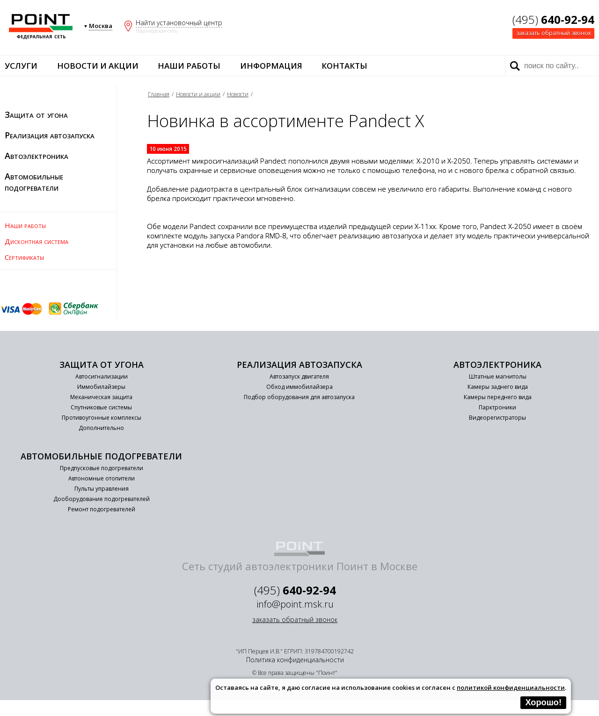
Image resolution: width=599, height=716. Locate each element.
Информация (271, 65)
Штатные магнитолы (497, 376)
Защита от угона (36, 114)
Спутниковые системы (101, 407)
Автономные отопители (101, 478)
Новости (237, 94)
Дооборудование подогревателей (101, 499)
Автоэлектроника (36, 155)
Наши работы (189, 65)
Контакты (344, 65)
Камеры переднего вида (498, 397)
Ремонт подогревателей (101, 509)
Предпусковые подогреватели (101, 468)
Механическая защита (101, 397)
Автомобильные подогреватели (34, 182)
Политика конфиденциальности (295, 659)
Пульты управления (101, 489)
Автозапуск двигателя (299, 376)
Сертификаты (24, 257)
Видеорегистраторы (497, 418)
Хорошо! (543, 702)
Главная (158, 94)
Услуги (21, 65)
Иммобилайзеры (101, 387)
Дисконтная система (36, 241)
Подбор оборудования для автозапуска (299, 397)
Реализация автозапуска (50, 135)
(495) (553, 19)
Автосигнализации (101, 376)
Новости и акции (98, 65)
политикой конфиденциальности (511, 687)
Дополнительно (101, 428)
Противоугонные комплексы (101, 418)
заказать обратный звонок (553, 33)
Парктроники (497, 407)
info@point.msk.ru (295, 604)
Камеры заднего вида (498, 387)
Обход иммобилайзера (299, 387)
